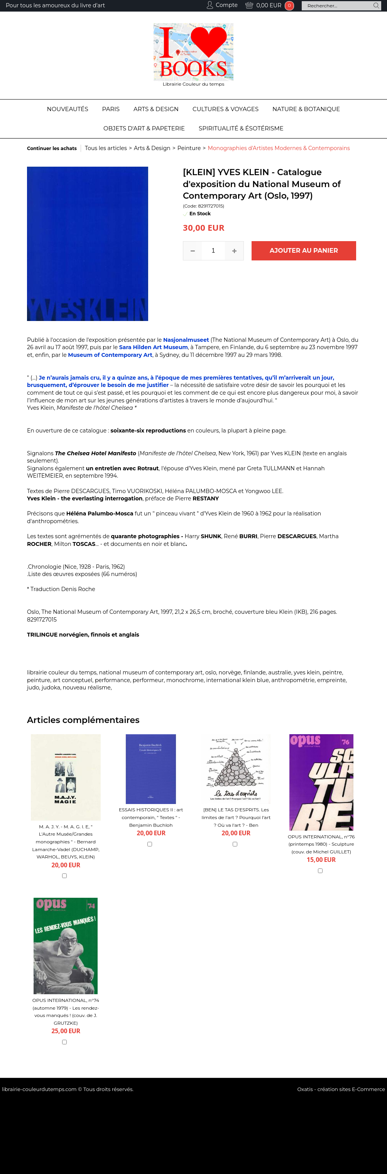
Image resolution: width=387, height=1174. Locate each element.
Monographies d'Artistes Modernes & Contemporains (279, 148)
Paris (111, 109)
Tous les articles (106, 148)
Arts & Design (156, 109)
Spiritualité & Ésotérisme (241, 128)
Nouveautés (67, 109)
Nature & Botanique (306, 109)
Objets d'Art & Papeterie (144, 128)
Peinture (189, 148)
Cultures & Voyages (226, 109)
